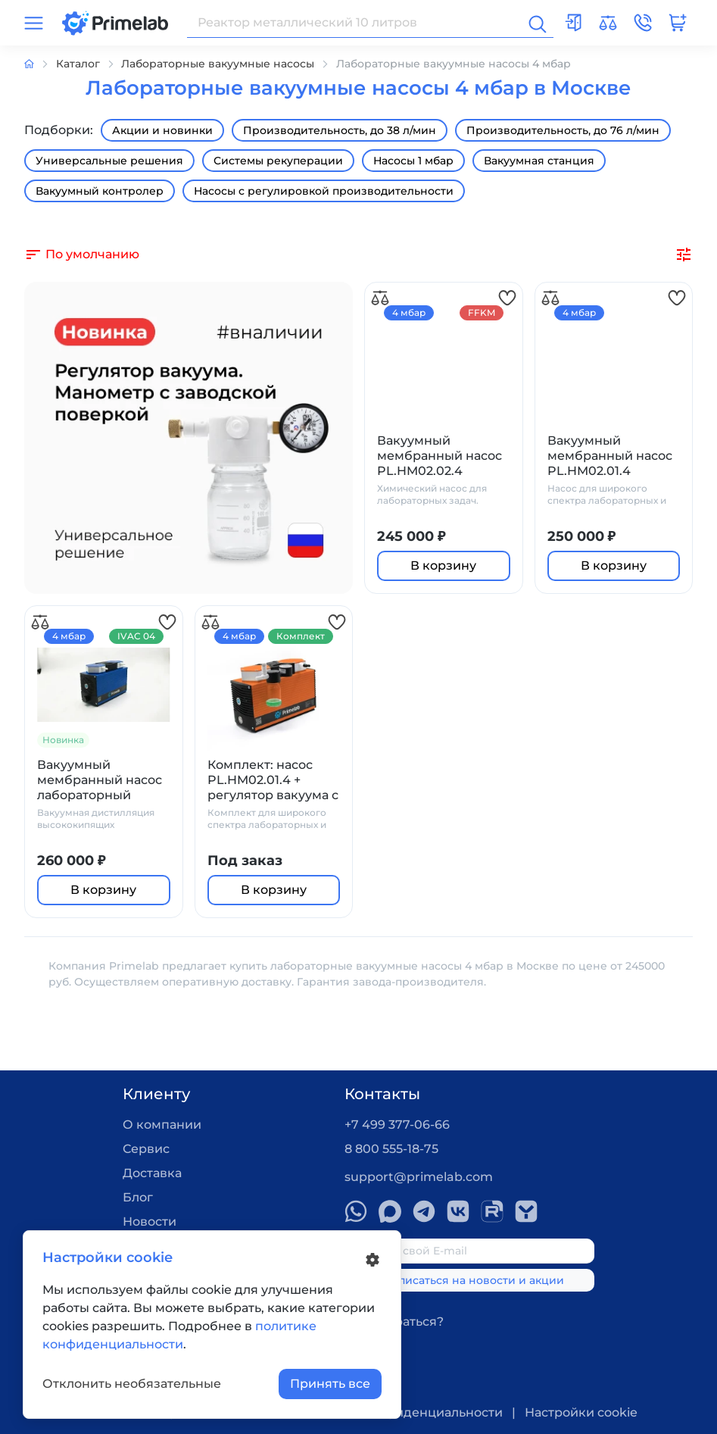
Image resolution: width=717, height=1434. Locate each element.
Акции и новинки (162, 130)
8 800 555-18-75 (391, 1149)
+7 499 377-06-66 (397, 1124)
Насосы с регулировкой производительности (324, 191)
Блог (138, 1197)
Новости (149, 1221)
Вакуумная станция (539, 160)
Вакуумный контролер (100, 191)
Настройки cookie (581, 1412)
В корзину (443, 565)
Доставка (152, 1173)
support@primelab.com (418, 1177)
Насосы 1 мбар (413, 160)
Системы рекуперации (278, 160)
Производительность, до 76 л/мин (562, 130)
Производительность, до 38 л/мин (339, 130)
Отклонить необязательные (131, 1383)
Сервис (146, 1149)
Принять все (330, 1383)
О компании (162, 1124)
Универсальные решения (109, 160)
